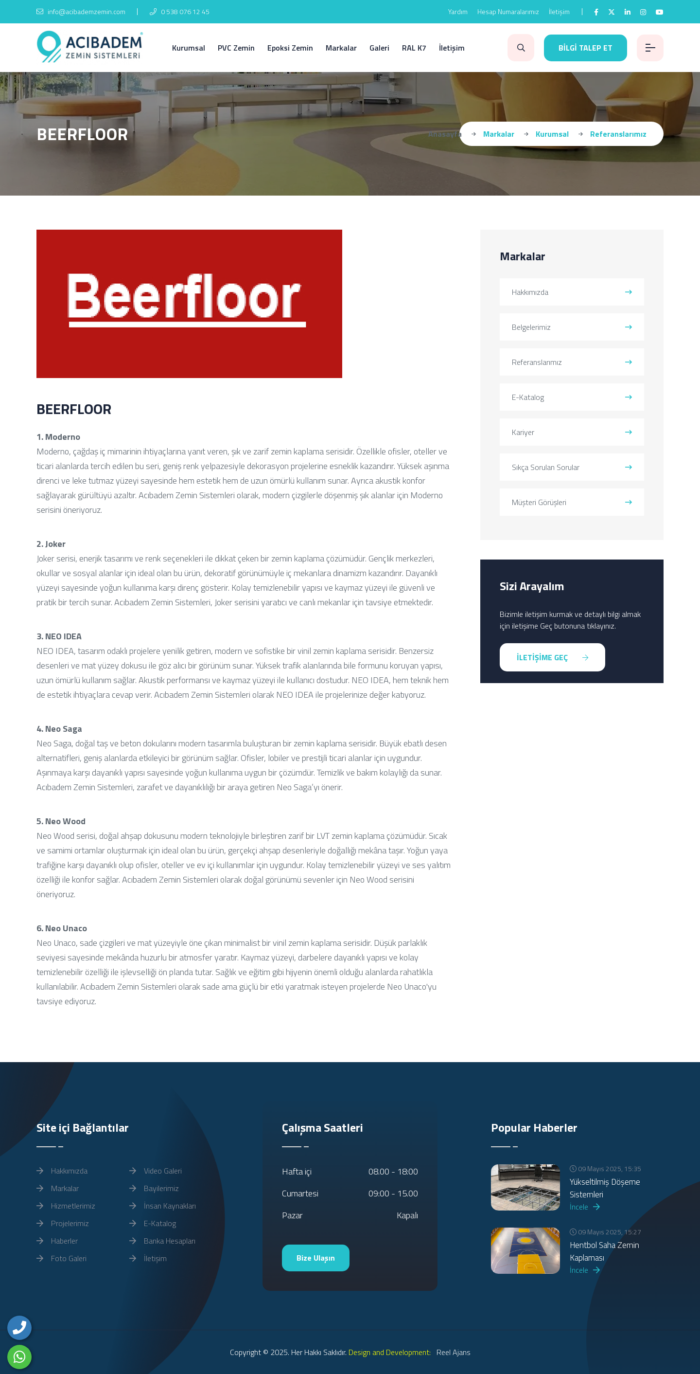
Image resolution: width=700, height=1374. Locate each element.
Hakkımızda (572, 292)
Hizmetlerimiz (65, 1205)
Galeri (379, 48)
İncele (585, 1206)
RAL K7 (414, 48)
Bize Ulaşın (316, 1258)
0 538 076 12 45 (180, 11)
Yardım (458, 11)
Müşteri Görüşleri (572, 502)
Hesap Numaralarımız (508, 11)
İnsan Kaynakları (162, 1205)
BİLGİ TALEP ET (585, 48)
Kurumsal (188, 48)
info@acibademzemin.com (80, 11)
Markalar (341, 48)
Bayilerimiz (154, 1188)
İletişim (559, 11)
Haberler (57, 1241)
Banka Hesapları (162, 1241)
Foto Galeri (61, 1258)
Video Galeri (155, 1170)
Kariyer (572, 432)
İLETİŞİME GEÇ (552, 657)
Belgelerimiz (572, 327)
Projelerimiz (62, 1223)
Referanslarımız (572, 362)
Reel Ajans (453, 1352)
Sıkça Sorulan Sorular (572, 467)
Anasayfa (445, 134)
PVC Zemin (236, 48)
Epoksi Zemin (290, 48)
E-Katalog (572, 397)
